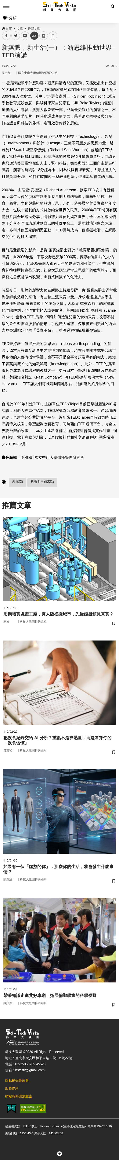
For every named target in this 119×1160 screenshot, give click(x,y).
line (23, 36)
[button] (112, 6)
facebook (6, 36)
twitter (16, 36)
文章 (20, 28)
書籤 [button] (53, 35)
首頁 (7, 28)
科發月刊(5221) (42, 481)
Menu (6, 6)
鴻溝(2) (17, 481)
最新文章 (34, 28)
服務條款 (12, 1088)
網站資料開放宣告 (18, 1096)
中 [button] (34, 36)
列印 (43, 35)
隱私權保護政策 (17, 1080)
